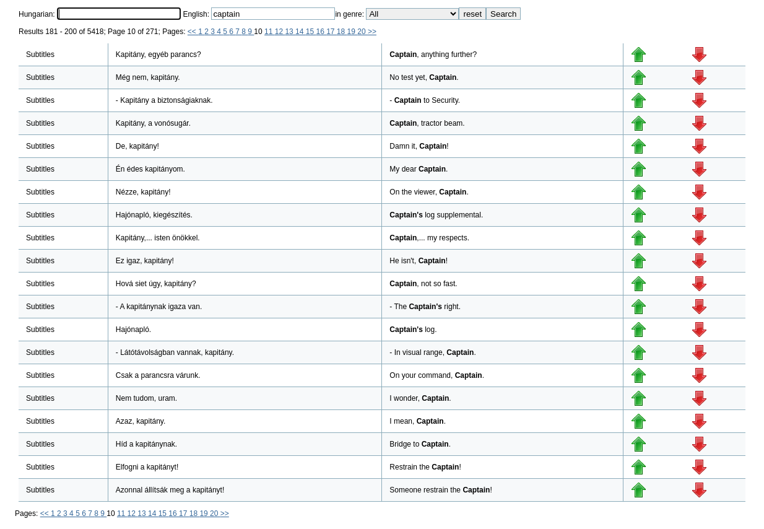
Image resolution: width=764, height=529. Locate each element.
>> (372, 31)
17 (331, 31)
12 (280, 31)
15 (311, 31)
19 (352, 31)
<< (193, 31)
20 (362, 31)
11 (269, 31)
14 (300, 31)
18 (342, 31)
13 (290, 31)
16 (321, 31)
